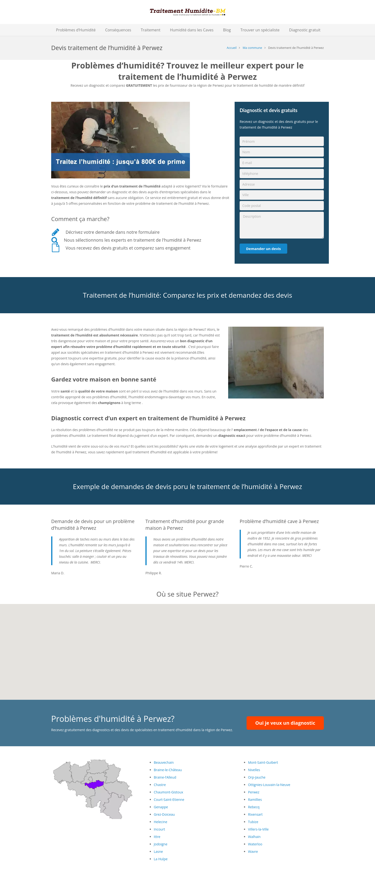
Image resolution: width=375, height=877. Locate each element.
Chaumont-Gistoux (168, 792)
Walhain (254, 836)
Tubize (253, 822)
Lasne (158, 851)
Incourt (159, 829)
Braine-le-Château (168, 770)
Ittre (157, 836)
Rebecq (253, 807)
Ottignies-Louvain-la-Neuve (269, 784)
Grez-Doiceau (164, 814)
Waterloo (255, 844)
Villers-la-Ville (258, 829)
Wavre (253, 851)
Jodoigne (160, 844)
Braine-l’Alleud (165, 777)
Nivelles (254, 770)
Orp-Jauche (256, 777)
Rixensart (255, 814)
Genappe (161, 807)
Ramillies (255, 799)
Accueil (232, 48)
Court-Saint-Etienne (169, 799)
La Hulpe (161, 859)
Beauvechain (164, 762)
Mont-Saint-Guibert (263, 762)
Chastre (160, 784)
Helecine (160, 822)
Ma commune (252, 48)
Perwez (253, 792)
